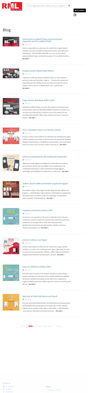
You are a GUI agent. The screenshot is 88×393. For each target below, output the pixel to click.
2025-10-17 (27, 307)
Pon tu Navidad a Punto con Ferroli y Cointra (41, 223)
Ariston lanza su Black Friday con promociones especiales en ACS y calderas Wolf (42, 133)
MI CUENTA (79, 10)
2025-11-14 (27, 197)
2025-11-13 (27, 227)
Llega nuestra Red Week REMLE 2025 (38, 194)
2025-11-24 (27, 168)
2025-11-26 (27, 138)
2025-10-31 (27, 280)
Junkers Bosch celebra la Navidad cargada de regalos (45, 277)
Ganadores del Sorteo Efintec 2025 (37, 304)
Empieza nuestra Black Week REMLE (38, 164)
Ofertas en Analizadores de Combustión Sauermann (44, 250)
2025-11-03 (27, 253)
